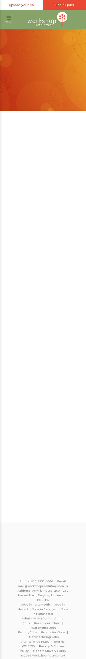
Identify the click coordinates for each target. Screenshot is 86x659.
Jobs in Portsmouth (35, 604)
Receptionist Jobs (47, 623)
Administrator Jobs (36, 618)
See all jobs (64, 5)
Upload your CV (21, 5)
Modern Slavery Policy (49, 650)
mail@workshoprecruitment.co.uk (43, 586)
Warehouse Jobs (43, 627)
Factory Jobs (27, 632)
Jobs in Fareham (44, 609)
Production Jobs (53, 632)
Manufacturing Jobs (44, 637)
